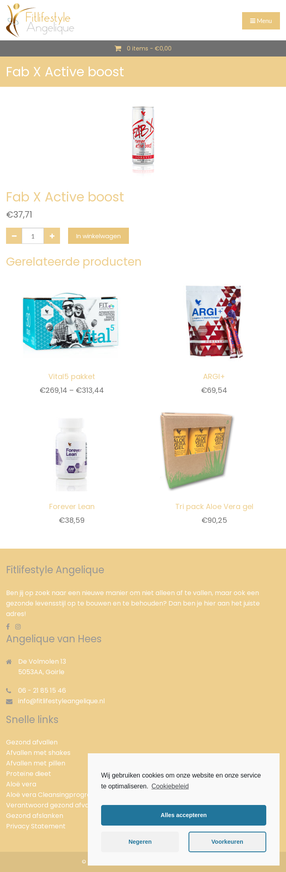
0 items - (149, 48)
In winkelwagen (98, 236)
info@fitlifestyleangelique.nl (61, 701)
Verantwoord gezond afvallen (53, 805)
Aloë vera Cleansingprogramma (57, 794)
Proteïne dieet (28, 773)
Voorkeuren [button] (227, 841)
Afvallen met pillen (35, 763)
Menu (261, 20)
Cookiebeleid (170, 786)
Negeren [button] (140, 841)
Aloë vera (21, 784)
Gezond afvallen (32, 742)
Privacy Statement (36, 826)
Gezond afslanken (34, 815)
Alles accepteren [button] (184, 815)
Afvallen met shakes (38, 752)
